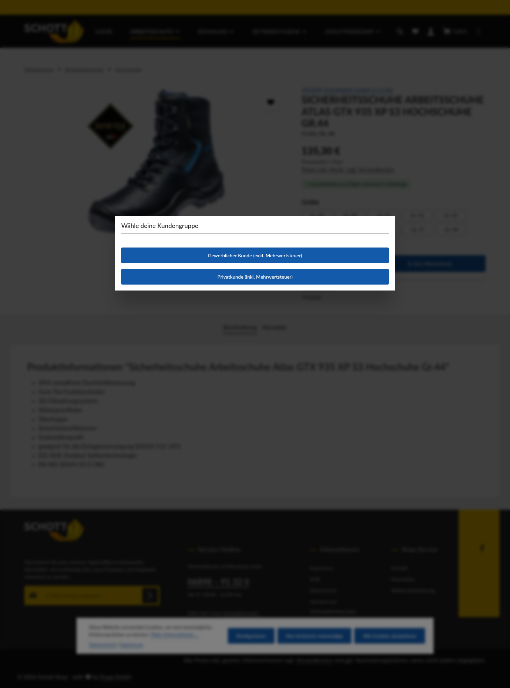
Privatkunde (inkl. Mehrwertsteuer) (254, 277)
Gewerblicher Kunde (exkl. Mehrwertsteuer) (255, 255)
